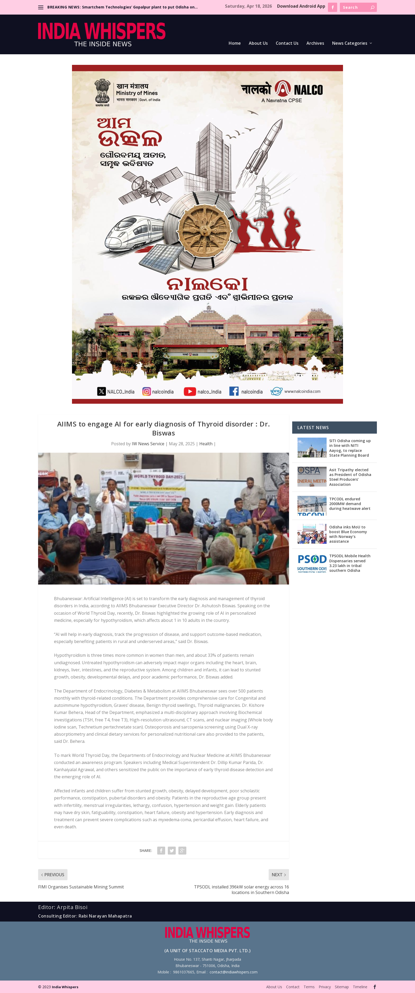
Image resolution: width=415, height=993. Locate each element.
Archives (315, 43)
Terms (309, 986)
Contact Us (287, 43)
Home (235, 43)
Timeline (360, 986)
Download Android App (301, 6)
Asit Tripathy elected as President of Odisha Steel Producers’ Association (350, 477)
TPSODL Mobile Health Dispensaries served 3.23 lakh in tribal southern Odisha (350, 563)
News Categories (349, 43)
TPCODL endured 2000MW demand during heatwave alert (350, 503)
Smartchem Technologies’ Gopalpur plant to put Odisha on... (140, 7)
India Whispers (65, 987)
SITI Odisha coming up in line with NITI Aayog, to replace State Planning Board (350, 448)
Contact (293, 986)
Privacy (325, 986)
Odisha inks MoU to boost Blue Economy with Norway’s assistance (348, 534)
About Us (258, 43)
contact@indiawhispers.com (234, 971)
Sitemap (342, 986)
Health (206, 444)
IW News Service (148, 444)
